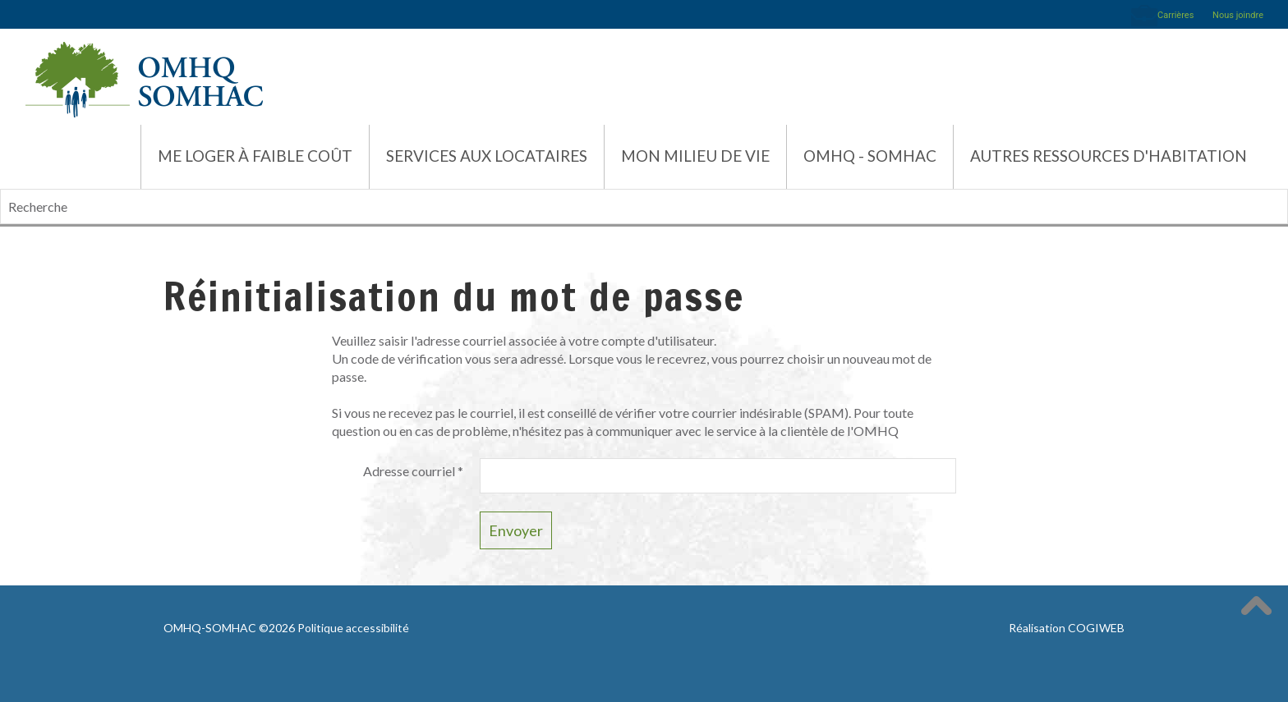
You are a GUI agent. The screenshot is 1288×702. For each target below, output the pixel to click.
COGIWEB (1096, 628)
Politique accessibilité (353, 628)
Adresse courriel (413, 471)
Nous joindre (1237, 15)
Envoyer (516, 530)
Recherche (0, 189)
